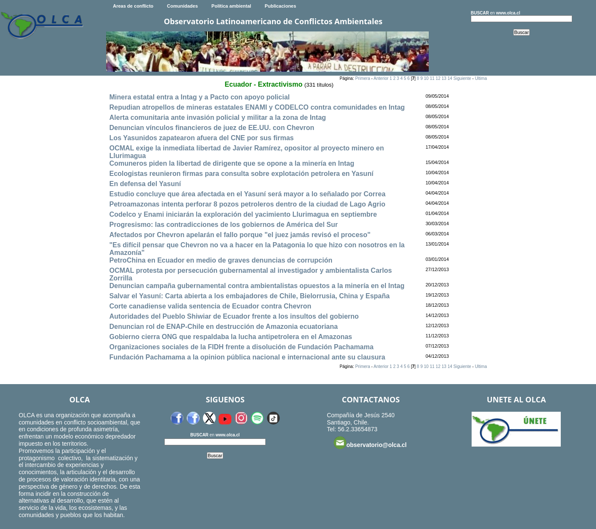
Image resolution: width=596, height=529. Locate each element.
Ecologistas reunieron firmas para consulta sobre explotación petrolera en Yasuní (241, 173)
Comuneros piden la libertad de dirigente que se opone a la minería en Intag (231, 163)
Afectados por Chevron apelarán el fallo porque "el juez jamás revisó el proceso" (239, 234)
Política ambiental (231, 5)
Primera (362, 78)
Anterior (381, 78)
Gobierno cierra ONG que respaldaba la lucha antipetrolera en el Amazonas (230, 336)
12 (438, 78)
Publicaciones (280, 5)
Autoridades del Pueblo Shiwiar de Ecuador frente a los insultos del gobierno (234, 316)
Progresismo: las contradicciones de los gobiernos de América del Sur (223, 224)
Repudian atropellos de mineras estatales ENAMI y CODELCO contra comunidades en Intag (257, 107)
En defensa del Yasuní (145, 183)
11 (432, 78)
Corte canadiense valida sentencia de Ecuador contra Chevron (210, 306)
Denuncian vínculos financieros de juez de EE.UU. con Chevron (211, 127)
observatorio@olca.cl (370, 442)
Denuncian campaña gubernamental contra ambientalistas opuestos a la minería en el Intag (256, 285)
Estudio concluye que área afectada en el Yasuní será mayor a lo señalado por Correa (247, 194)
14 (449, 78)
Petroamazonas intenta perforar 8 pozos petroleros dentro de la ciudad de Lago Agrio (247, 204)
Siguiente (462, 78)
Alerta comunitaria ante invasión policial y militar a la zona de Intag (217, 117)
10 (426, 78)
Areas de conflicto (133, 5)
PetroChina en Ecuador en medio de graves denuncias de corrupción (220, 260)
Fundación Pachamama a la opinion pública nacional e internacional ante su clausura (247, 357)
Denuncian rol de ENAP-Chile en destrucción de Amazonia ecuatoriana (223, 326)
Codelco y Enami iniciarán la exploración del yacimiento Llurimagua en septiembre (243, 214)
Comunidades (182, 5)
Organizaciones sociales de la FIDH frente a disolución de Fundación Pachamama (241, 347)
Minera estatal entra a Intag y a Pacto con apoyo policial (199, 97)
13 (443, 78)
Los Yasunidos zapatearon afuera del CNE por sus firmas (201, 137)
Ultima (481, 78)
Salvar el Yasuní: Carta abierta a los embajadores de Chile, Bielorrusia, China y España (249, 296)
